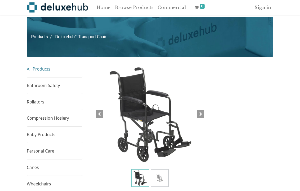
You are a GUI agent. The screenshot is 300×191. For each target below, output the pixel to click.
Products (39, 36)
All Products (38, 69)
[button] (99, 114)
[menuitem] (104, 7)
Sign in (263, 7)
